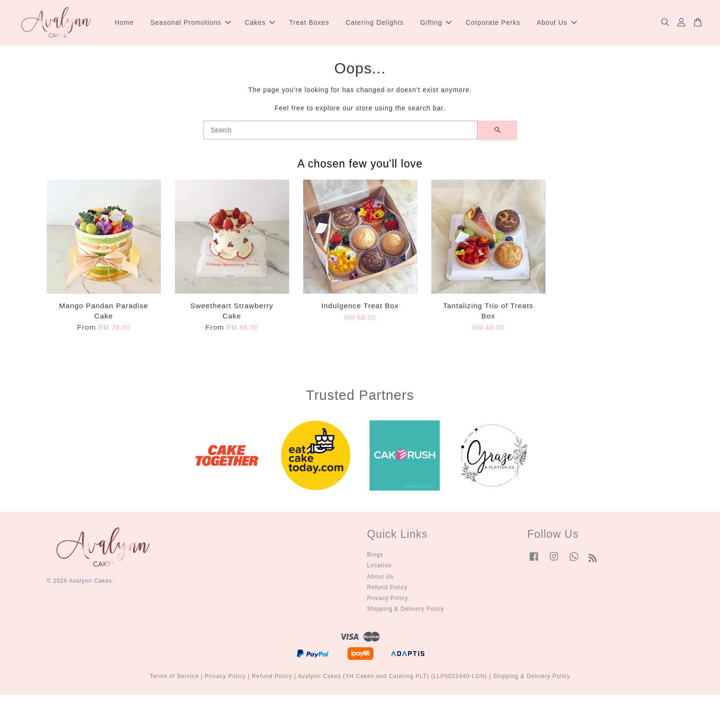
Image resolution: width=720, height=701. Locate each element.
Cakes (260, 25)
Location (379, 571)
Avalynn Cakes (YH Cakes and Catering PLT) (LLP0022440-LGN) (392, 682)
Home (124, 25)
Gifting (435, 25)
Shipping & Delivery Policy (405, 615)
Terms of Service (174, 682)
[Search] (341, 136)
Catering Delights (375, 25)
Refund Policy (387, 593)
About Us (557, 25)
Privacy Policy (387, 604)
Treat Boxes (309, 25)
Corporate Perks (492, 25)
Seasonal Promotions (190, 25)
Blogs (375, 560)
